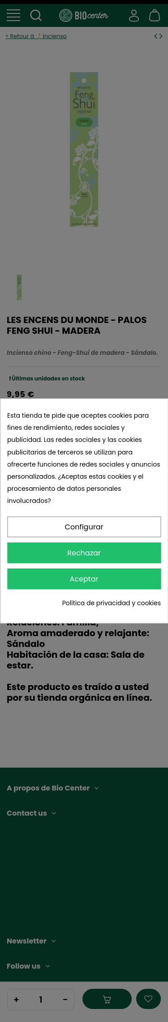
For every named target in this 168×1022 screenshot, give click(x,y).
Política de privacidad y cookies (111, 602)
